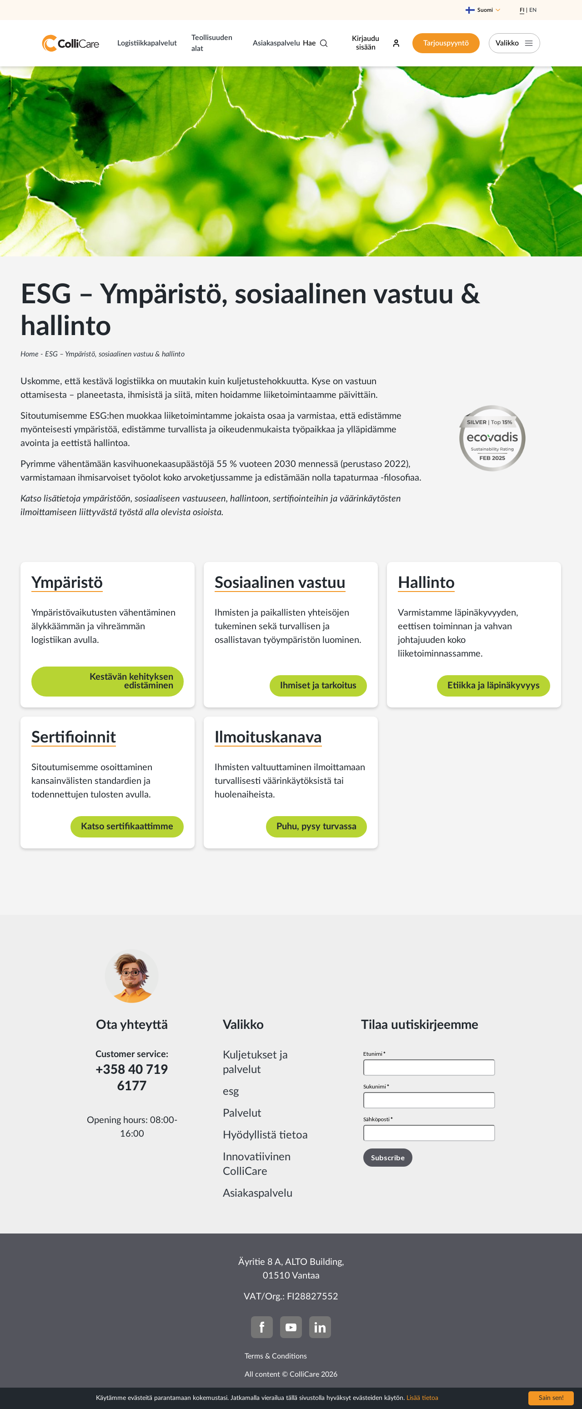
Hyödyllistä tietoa (265, 1135)
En (533, 10)
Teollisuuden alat (211, 43)
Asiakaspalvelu (276, 43)
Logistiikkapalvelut (147, 43)
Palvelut (242, 1113)
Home (29, 354)
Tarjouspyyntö (446, 43)
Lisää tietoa (422, 1398)
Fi (522, 10)
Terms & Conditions (276, 1356)
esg (231, 1091)
